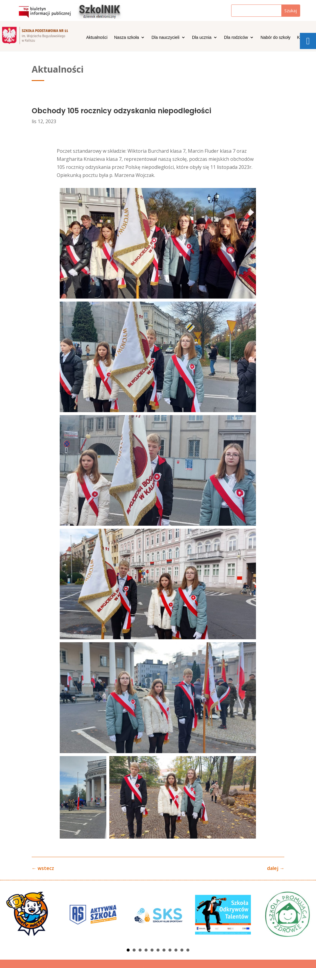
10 (181, 950)
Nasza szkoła (126, 37)
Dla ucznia (201, 37)
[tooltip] (308, 41)
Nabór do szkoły (275, 37)
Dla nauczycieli (165, 37)
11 (187, 950)
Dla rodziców (236, 37)
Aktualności (97, 37)
